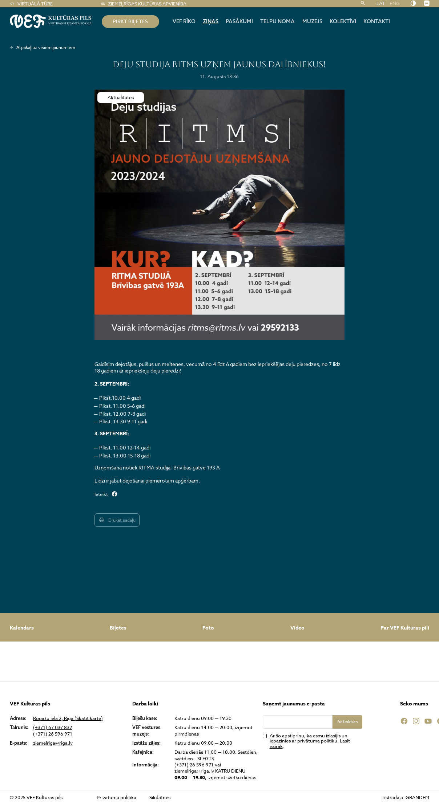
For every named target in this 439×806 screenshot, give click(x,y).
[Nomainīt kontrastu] (413, 3)
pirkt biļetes (130, 21)
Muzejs (312, 21)
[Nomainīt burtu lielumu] (426, 3)
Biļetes (118, 628)
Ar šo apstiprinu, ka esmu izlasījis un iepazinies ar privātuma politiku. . (310, 741)
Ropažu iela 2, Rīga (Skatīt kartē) (68, 718)
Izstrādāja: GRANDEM (405, 797)
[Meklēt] (362, 3)
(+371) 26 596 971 (52, 734)
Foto (208, 628)
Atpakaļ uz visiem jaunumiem (42, 47)
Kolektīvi (343, 21)
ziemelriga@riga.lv (53, 743)
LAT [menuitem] (380, 3)
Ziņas (210, 21)
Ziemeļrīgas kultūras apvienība (143, 3)
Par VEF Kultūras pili (404, 628)
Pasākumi (239, 21)
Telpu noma (277, 21)
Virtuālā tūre (31, 3)
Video (297, 628)
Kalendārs (22, 628)
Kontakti (376, 21)
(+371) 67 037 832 (52, 727)
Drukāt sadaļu (116, 520)
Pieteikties (347, 722)
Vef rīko (184, 21)
